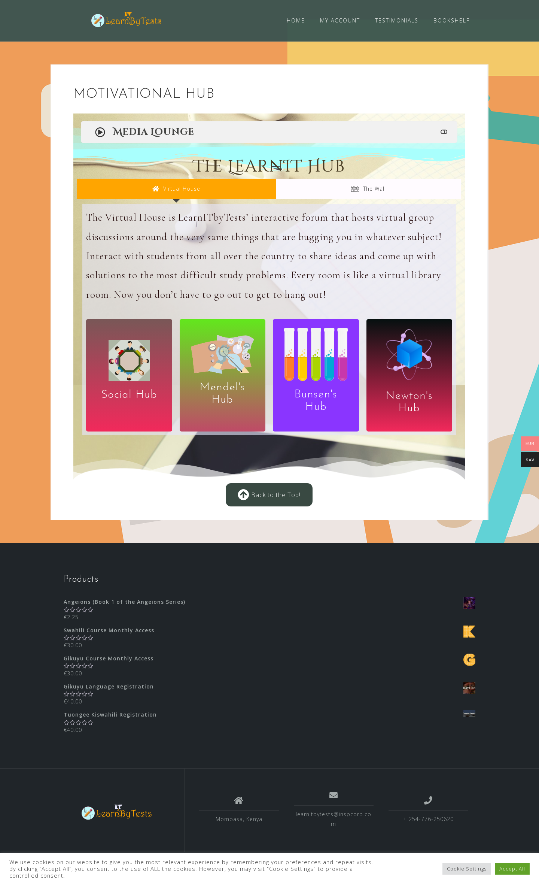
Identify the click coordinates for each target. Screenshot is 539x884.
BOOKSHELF (451, 20)
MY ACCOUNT (340, 20)
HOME (296, 20)
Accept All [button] (512, 868)
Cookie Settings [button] (467, 868)
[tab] (176, 188)
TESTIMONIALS (396, 20)
